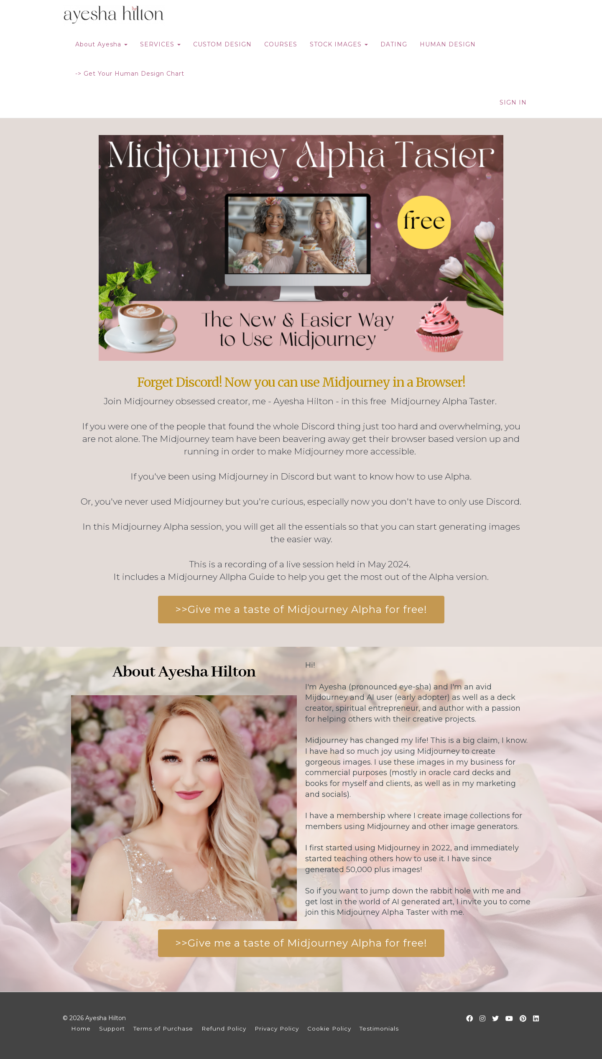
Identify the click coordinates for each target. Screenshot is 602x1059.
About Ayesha (101, 44)
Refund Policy (224, 1028)
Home (81, 1028)
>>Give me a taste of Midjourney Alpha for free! (301, 609)
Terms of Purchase (163, 1028)
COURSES (280, 44)
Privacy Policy (277, 1028)
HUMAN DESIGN (448, 44)
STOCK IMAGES (339, 44)
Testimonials (379, 1028)
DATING (393, 44)
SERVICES (160, 44)
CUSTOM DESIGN (222, 44)
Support (112, 1028)
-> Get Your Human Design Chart (129, 73)
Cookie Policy (329, 1028)
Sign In (513, 102)
